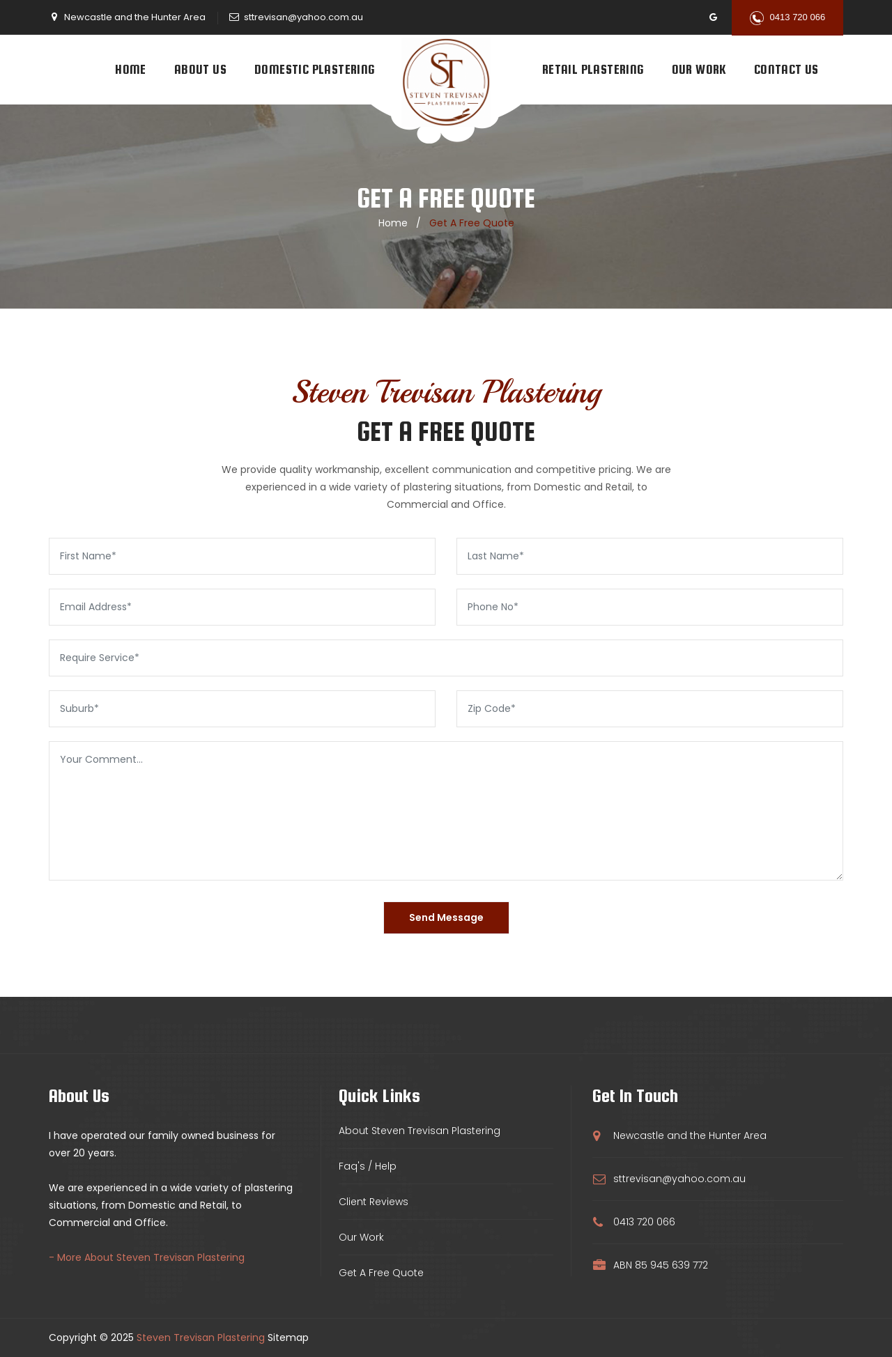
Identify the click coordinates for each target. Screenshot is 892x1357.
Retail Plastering (593, 69)
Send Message (446, 917)
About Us (200, 69)
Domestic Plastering (314, 69)
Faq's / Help (368, 1166)
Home (130, 69)
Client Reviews (373, 1201)
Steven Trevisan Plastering (201, 1337)
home (393, 223)
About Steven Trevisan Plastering (419, 1130)
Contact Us (786, 69)
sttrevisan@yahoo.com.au (303, 17)
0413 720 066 (787, 18)
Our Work (699, 69)
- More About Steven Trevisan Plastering (147, 1257)
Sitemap (288, 1337)
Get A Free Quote (381, 1272)
